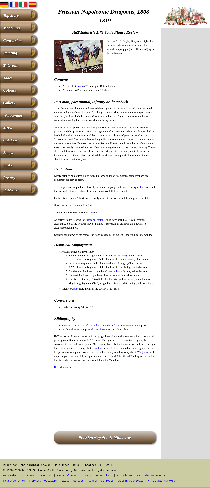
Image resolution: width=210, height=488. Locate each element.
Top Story (11, 15)
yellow (98, 348)
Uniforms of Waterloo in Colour (105, 329)
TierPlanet (124, 475)
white (123, 259)
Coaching (46, 475)
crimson (136, 45)
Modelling (11, 28)
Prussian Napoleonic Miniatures (105, 437)
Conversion (12, 40)
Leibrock (90, 219)
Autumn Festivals (131, 480)
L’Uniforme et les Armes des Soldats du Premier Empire (110, 325)
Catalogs (10, 140)
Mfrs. (7, 128)
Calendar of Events (151, 475)
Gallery (9, 103)
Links (7, 165)
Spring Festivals (44, 480)
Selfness (28, 475)
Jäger (75, 288)
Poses (80, 86)
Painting (10, 53)
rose (114, 275)
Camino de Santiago (98, 475)
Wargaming (12, 115)
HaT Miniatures (62, 367)
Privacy (9, 177)
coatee (99, 219)
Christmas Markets (161, 480)
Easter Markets (73, 480)
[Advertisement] (105, 395)
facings (124, 255)
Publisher (11, 190)
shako (140, 187)
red (115, 263)
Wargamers (143, 352)
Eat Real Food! (68, 475)
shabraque (125, 45)
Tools (7, 78)
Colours (9, 90)
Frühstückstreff (15, 480)
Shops (8, 152)
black (119, 271)
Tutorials (10, 65)
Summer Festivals (101, 480)
